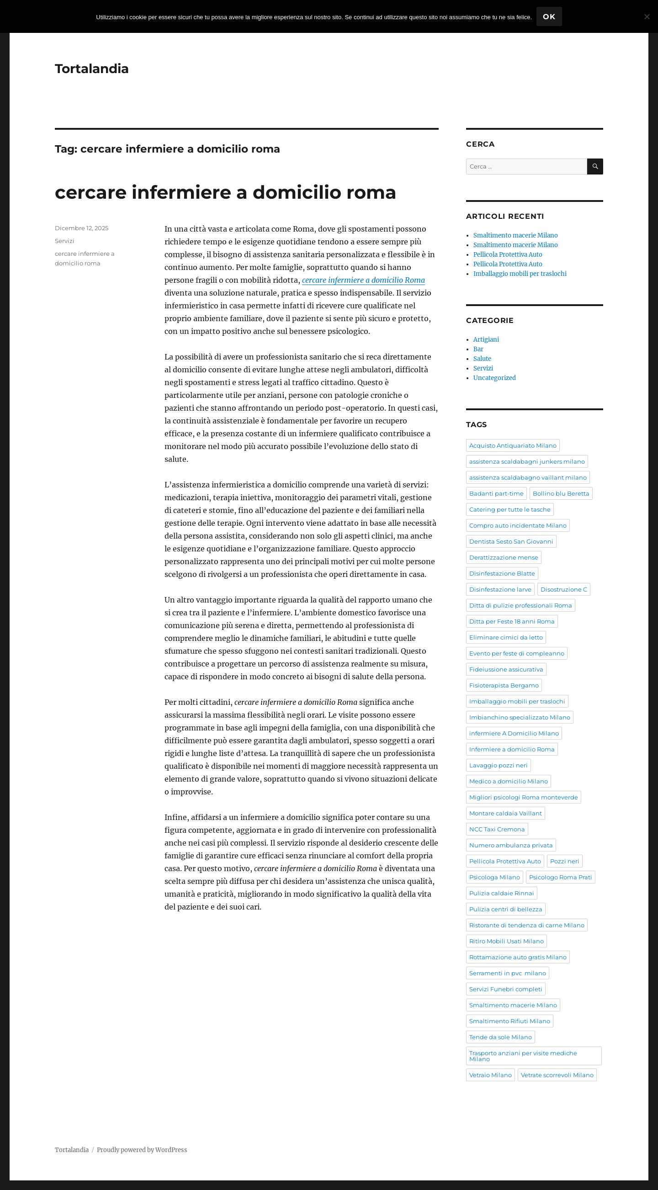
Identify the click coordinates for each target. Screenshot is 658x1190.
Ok (549, 16)
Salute (482, 359)
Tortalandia (92, 68)
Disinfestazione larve (500, 589)
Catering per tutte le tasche (510, 509)
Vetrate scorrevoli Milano (557, 1075)
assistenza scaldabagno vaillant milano (528, 477)
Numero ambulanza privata (511, 845)
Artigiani (486, 340)
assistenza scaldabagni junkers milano (527, 461)
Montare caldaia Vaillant (505, 813)
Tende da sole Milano (500, 1037)
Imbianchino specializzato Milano (519, 717)
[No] (646, 16)
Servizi (64, 240)
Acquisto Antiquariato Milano (513, 445)
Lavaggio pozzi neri (498, 765)
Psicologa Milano (494, 877)
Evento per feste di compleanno (516, 653)
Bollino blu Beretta (561, 493)
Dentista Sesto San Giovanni (511, 541)
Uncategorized (494, 378)
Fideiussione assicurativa (506, 669)
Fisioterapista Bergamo (504, 685)
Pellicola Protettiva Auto (507, 255)
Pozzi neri (564, 861)
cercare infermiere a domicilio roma (226, 192)
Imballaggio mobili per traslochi (520, 274)
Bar (478, 349)
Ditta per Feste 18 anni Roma (512, 621)
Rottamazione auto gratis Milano (518, 957)
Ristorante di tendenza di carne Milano (526, 925)
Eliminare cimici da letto (506, 637)
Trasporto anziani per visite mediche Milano (523, 1056)
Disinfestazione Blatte (502, 573)
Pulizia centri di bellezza (505, 909)
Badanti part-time (496, 493)
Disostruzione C (564, 589)
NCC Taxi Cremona (497, 829)
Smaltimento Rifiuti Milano (509, 1021)
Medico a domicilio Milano (508, 781)
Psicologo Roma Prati (560, 877)
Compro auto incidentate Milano (518, 525)
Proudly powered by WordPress (142, 1150)
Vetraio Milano (490, 1075)
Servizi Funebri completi (505, 989)
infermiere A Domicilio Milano (514, 733)
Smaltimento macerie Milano (515, 235)
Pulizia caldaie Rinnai (501, 893)
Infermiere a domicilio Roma (512, 749)
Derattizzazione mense (503, 557)
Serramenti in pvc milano (507, 973)
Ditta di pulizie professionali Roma (520, 605)
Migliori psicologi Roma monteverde (523, 797)
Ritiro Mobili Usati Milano (506, 941)
